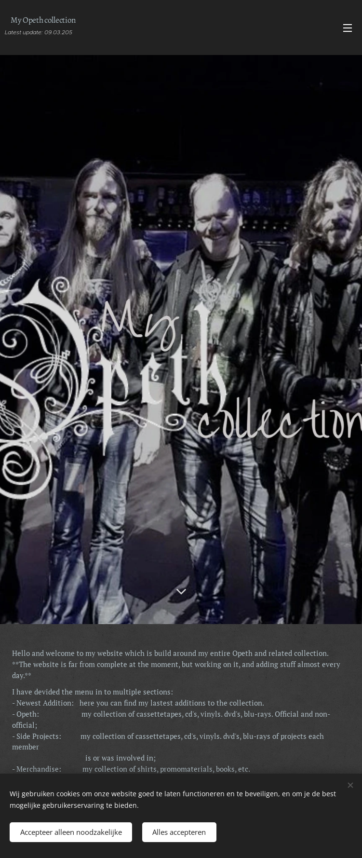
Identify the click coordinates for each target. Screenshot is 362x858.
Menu (347, 27)
